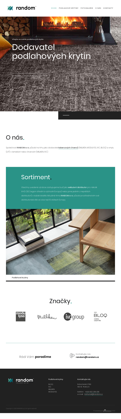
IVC (49, 387)
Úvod (54, 8)
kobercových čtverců (68, 147)
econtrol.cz (107, 411)
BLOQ (50, 384)
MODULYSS (52, 392)
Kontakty (108, 8)
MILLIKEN (51, 389)
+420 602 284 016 (92, 392)
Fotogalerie (87, 8)
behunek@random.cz (93, 394)
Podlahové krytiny (68, 8)
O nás (98, 8)
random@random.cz (87, 357)
